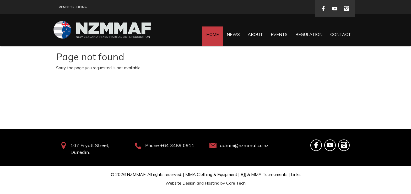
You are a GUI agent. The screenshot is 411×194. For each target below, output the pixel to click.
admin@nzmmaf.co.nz (244, 145)
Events (279, 34)
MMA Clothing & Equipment (211, 174)
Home (212, 34)
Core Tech (236, 183)
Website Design (180, 183)
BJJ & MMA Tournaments (264, 174)
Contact (340, 34)
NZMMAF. (136, 174)
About (255, 34)
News (233, 34)
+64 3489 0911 (177, 145)
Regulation (308, 34)
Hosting (212, 183)
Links (296, 174)
